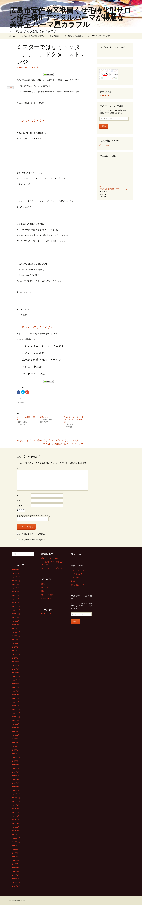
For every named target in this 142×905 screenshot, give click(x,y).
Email (10, 87)
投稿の (45, 591)
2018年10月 (16, 757)
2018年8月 (15, 764)
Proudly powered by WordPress (20, 900)
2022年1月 (15, 650)
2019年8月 (15, 724)
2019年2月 (15, 742)
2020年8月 (15, 687)
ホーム (12, 36)
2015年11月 (16, 886)
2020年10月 (16, 680)
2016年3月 (15, 871)
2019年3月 (15, 739)
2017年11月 (16, 798)
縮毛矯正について (77, 585)
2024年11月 (16, 581)
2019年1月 (15, 746)
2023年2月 (15, 625)
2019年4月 (15, 735)
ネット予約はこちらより (37, 327)
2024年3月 (15, 595)
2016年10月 (16, 845)
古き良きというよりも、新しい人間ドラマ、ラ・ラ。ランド (74, 419)
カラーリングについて (79, 570)
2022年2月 (15, 647)
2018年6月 (15, 772)
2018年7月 (15, 768)
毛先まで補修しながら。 (108, 145)
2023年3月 (15, 621)
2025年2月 (15, 569)
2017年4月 (15, 823)
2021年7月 (15, 665)
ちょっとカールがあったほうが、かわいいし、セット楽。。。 (51, 440)
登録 (43, 584)
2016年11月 (16, 842)
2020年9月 (15, 684)
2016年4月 (15, 867)
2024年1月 (15, 603)
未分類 (36, 67)
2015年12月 (16, 882)
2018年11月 (16, 753)
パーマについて (76, 574)
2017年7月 (15, 812)
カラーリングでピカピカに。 (52, 568)
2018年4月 (15, 779)
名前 (19, 495)
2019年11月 (16, 713)
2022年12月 (16, 632)
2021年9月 (15, 661)
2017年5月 (15, 820)
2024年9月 (15, 584)
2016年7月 (15, 856)
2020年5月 (15, 691)
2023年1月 (15, 628)
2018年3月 (15, 783)
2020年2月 (15, 702)
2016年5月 (15, 864)
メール (20, 500)
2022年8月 (15, 639)
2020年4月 (15, 695)
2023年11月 (16, 610)
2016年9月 (15, 849)
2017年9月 (15, 805)
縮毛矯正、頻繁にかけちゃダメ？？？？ (65, 443)
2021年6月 (15, 669)
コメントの (47, 595)
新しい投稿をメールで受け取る (31, 539)
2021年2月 (15, 672)
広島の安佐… (45, 417)
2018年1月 (15, 790)
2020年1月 (15, 706)
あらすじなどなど (33, 120)
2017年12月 (16, 794)
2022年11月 (16, 636)
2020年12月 (16, 676)
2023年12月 (16, 606)
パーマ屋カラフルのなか (73, 36)
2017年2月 (15, 831)
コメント (20, 468)
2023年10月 (16, 614)
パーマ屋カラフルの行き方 (99, 36)
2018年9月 (15, 761)
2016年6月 (15, 860)
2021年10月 (16, 658)
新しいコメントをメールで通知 (31, 534)
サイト (19, 505)
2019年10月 (16, 717)
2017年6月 (15, 816)
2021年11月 (16, 654)
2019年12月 (16, 709)
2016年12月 (16, 838)
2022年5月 (15, 643)
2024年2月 (15, 599)
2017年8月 (15, 809)
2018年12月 (16, 750)
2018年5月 (15, 775)
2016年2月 (15, 875)
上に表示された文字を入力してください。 (35, 515)
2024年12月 (16, 577)
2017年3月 (15, 827)
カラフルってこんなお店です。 (32, 36)
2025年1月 (15, 573)
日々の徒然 (75, 577)
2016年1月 (15, 878)
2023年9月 (15, 617)
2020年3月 (15, 698)
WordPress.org (46, 598)
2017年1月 (15, 834)
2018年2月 (15, 787)
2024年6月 (15, 592)
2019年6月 (15, 731)
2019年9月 (15, 720)
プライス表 (54, 36)
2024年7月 (15, 588)
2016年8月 (15, 853)
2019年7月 (15, 728)
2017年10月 (16, 801)
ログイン (44, 587)
